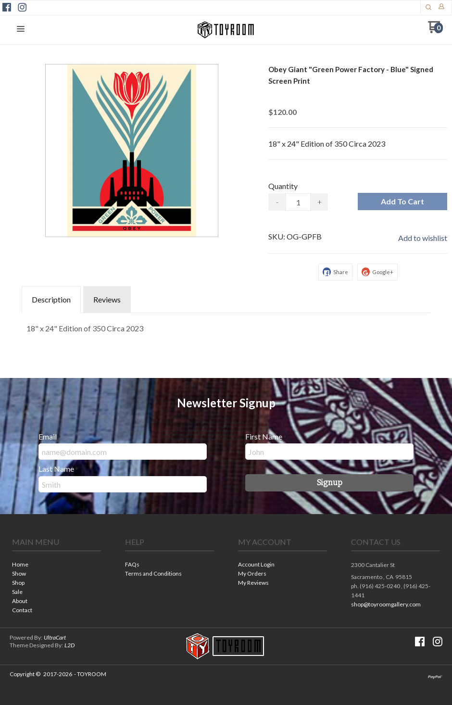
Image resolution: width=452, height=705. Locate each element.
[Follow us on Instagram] (22, 7)
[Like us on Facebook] (6, 7)
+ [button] (319, 201)
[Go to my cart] (435, 30)
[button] (428, 7)
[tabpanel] (226, 326)
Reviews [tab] (107, 299)
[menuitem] (56, 565)
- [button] (277, 201)
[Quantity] (298, 202)
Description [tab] (51, 299)
